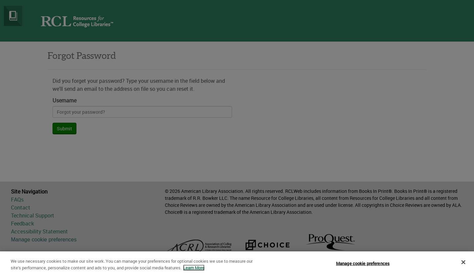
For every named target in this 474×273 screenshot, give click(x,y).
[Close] (463, 264)
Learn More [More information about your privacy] (193, 270)
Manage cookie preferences (363, 265)
